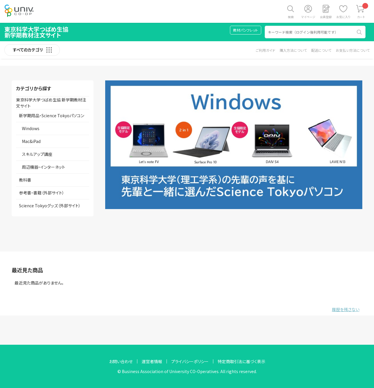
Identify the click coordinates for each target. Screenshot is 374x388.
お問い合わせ (121, 361)
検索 (291, 17)
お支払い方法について (353, 50)
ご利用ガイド (265, 50)
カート (362, 11)
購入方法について (293, 50)
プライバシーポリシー (190, 361)
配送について (321, 50)
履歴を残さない (345, 309)
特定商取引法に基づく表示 (241, 361)
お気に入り (343, 17)
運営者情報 (152, 361)
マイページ (308, 17)
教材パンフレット (245, 29)
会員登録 (326, 17)
